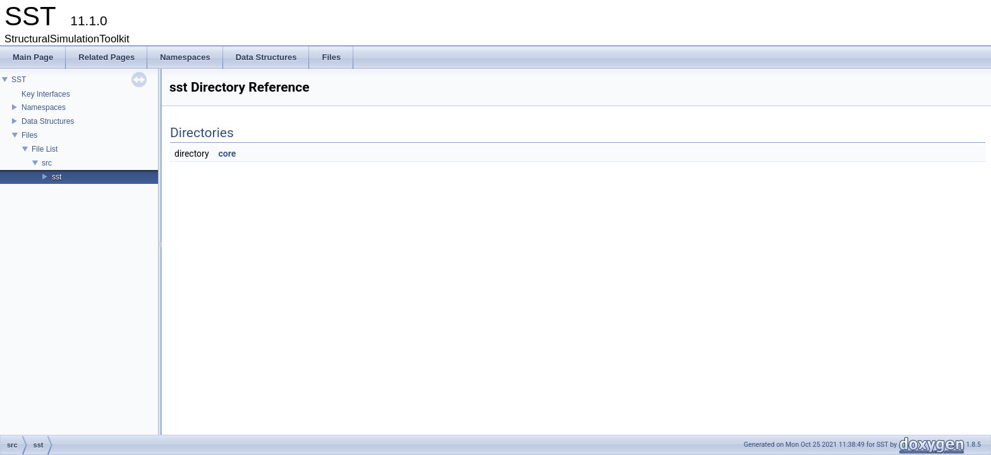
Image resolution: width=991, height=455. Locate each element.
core (227, 154)
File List (45, 149)
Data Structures (47, 121)
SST (18, 79)
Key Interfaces (45, 94)
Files (29, 135)
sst (56, 177)
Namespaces (43, 107)
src (47, 163)
